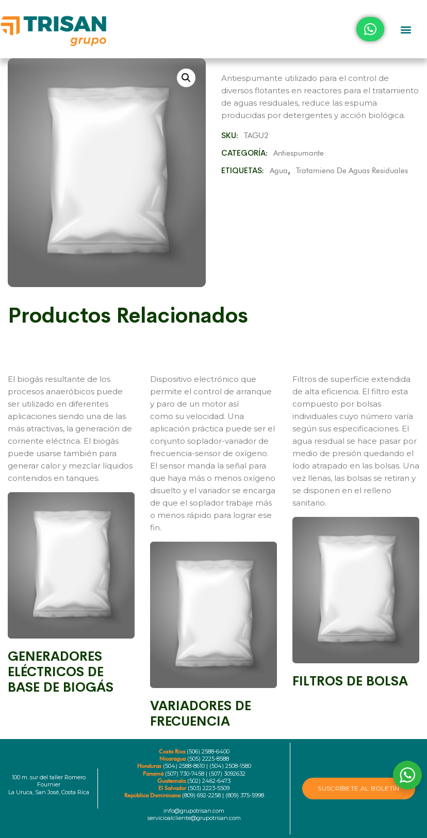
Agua (279, 170)
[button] (405, 29)
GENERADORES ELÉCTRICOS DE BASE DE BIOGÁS (60, 671)
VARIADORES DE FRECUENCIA (200, 713)
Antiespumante (298, 153)
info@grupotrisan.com (193, 810)
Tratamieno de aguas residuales (352, 170)
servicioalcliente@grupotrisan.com (194, 818)
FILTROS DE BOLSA (350, 681)
